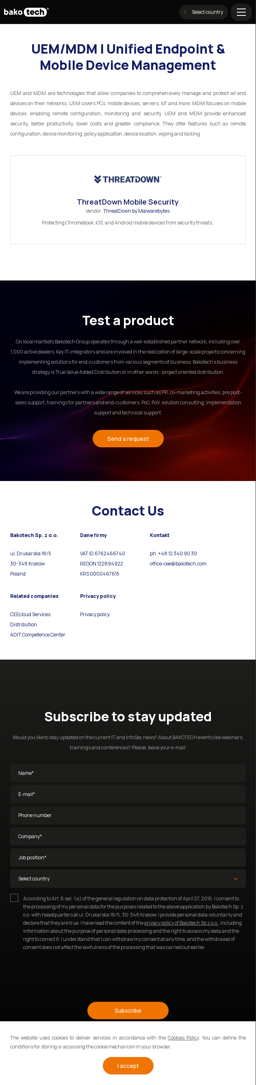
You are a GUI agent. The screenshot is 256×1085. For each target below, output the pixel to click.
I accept (128, 1066)
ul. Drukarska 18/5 (30, 553)
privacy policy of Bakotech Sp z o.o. (181, 922)
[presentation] (72, 972)
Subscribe (128, 1010)
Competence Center (43, 634)
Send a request (128, 438)
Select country (203, 12)
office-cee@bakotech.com (178, 563)
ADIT (15, 634)
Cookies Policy (183, 1037)
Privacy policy (95, 614)
